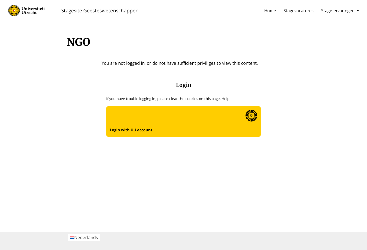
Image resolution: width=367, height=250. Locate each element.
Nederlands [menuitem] (84, 237)
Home (270, 10)
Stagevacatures (298, 10)
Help (225, 98)
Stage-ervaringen (340, 10)
